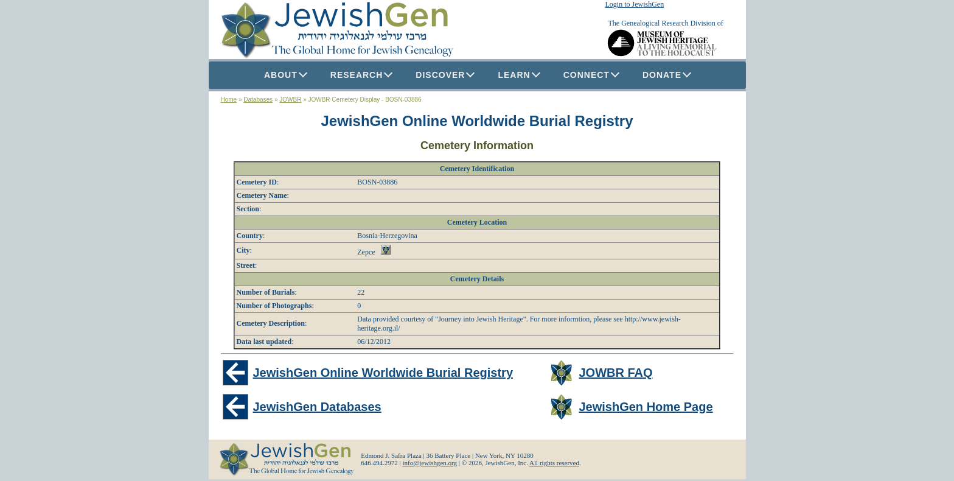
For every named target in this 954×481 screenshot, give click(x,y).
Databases (258, 99)
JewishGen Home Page (645, 406)
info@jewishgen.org (429, 462)
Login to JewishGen (634, 4)
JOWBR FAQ (615, 372)
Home (229, 99)
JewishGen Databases (317, 406)
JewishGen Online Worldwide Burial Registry (477, 121)
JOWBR (290, 99)
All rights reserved (554, 462)
